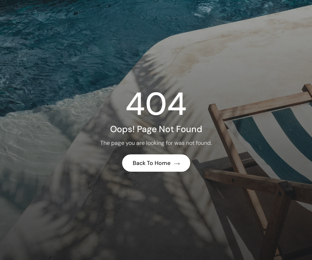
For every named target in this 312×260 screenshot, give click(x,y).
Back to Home (156, 163)
